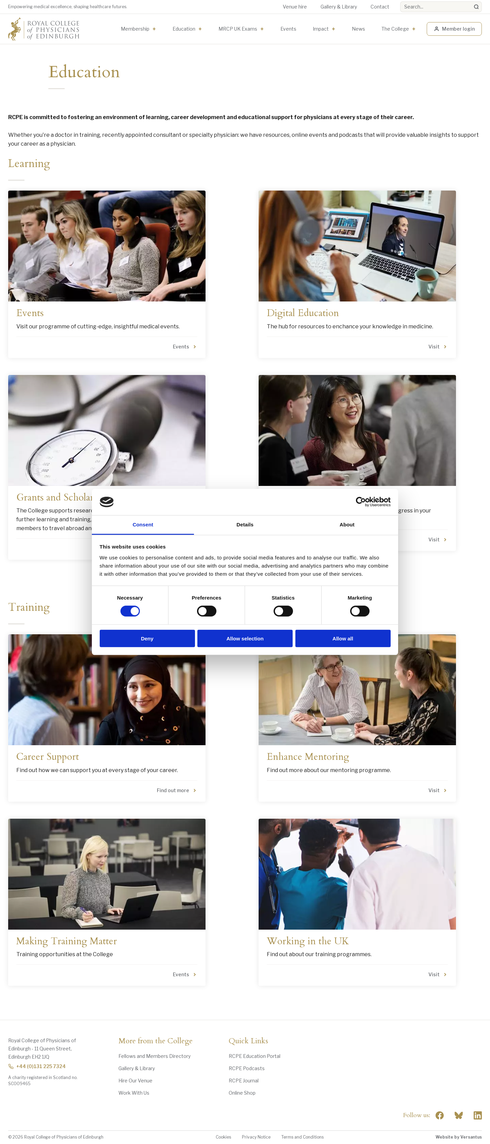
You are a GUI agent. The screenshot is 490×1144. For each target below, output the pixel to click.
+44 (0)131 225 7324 (37, 1066)
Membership (135, 29)
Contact (380, 7)
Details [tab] (245, 524)
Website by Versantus (459, 1137)
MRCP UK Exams (237, 29)
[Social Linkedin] (478, 1115)
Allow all (342, 638)
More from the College (155, 1041)
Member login (454, 29)
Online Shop (242, 1093)
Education (184, 29)
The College (395, 29)
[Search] (476, 6)
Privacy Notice (256, 1137)
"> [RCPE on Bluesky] (459, 1115)
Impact (321, 29)
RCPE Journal (244, 1080)
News (358, 29)
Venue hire (295, 7)
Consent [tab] (143, 524)
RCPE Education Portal (254, 1056)
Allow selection (244, 638)
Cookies (223, 1137)
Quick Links (248, 1041)
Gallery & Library (339, 7)
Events (288, 29)
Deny (147, 638)
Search (400, 1)
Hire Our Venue (135, 1080)
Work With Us (133, 1093)
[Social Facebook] (440, 1115)
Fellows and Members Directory (154, 1056)
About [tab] (347, 524)
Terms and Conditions (302, 1137)
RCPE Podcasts (247, 1068)
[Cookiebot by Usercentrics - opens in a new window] (361, 502)
